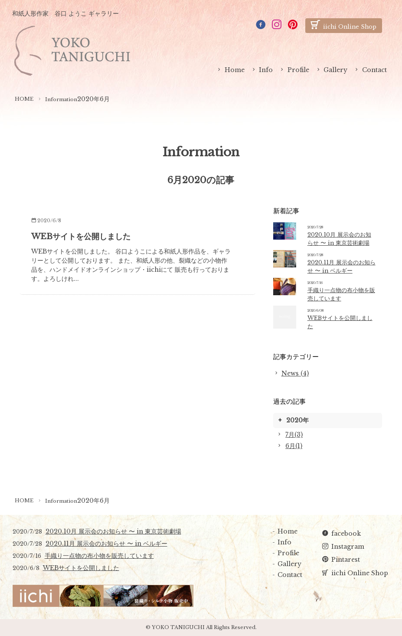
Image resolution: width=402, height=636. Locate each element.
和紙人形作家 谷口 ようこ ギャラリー (65, 13)
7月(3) (294, 434)
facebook (346, 533)
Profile (298, 70)
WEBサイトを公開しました (81, 236)
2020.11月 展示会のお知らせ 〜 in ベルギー (106, 543)
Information (61, 99)
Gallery (335, 70)
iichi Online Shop (359, 573)
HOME (24, 99)
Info (266, 70)
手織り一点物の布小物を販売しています (99, 556)
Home (235, 70)
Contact (374, 70)
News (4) (295, 373)
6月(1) (293, 446)
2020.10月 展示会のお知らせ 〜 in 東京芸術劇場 (113, 531)
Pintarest (345, 560)
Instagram (347, 546)
